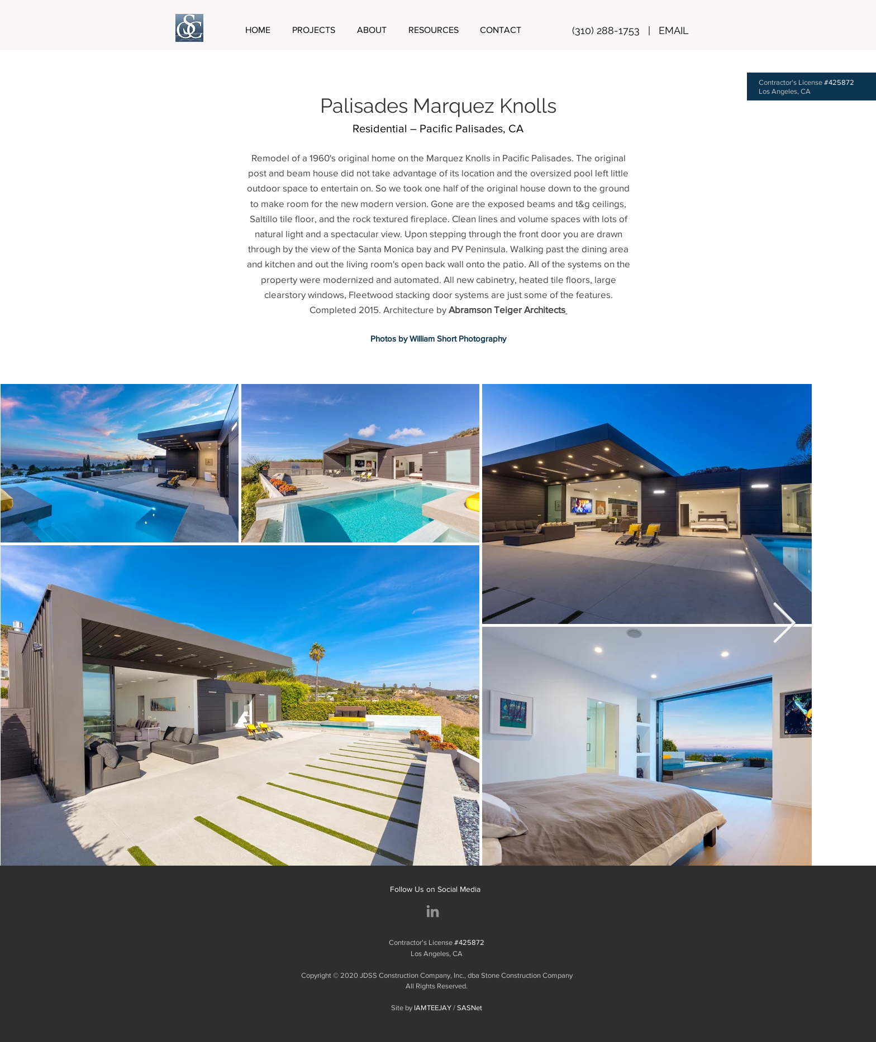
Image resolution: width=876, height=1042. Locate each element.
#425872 (839, 82)
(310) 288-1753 (606, 30)
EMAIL (674, 30)
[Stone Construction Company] (432, 911)
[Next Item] (784, 624)
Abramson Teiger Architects (507, 309)
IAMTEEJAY (432, 1007)
